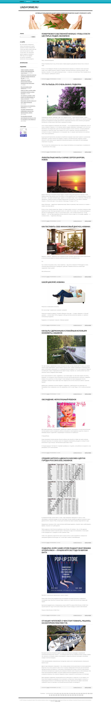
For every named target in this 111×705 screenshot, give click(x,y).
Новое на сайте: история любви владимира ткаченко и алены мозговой (28, 92)
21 (76, 693)
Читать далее (88, 221)
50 (82, 695)
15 (65, 693)
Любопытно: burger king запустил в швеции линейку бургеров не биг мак (28, 76)
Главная (22, 1)
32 (51, 695)
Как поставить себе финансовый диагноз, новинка (66, 227)
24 (81, 693)
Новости (28, 1)
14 (64, 693)
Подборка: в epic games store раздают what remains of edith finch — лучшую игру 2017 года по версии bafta (66, 550)
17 (69, 693)
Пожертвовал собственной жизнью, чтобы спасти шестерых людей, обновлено (66, 35)
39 (63, 695)
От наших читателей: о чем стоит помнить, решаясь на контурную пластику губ (66, 622)
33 (53, 695)
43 (70, 695)
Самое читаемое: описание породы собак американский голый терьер (27, 71)
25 (83, 693)
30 (91, 693)
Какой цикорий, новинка (53, 282)
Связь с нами (36, 1)
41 (67, 695)
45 (73, 695)
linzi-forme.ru (29, 7)
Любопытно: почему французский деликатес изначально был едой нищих (27, 82)
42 (68, 695)
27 (86, 693)
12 (60, 693)
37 (60, 695)
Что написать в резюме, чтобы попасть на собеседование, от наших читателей (28, 97)
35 (56, 695)
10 (57, 693)
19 (72, 693)
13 (62, 693)
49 (80, 695)
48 (79, 695)
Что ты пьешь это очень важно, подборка (61, 84)
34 (54, 695)
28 (88, 693)
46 (75, 695)
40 (65, 695)
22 (77, 693)
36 (58, 695)
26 (84, 693)
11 (58, 693)
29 (90, 693)
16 (67, 693)
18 (71, 693)
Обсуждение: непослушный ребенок (59, 399)
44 (72, 695)
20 (74, 693)
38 (61, 695)
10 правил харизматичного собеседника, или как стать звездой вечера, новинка (27, 111)
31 (49, 695)
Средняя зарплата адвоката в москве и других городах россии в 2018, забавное (63, 459)
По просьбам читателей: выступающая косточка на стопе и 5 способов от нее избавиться (28, 118)
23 (79, 693)
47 (77, 695)
